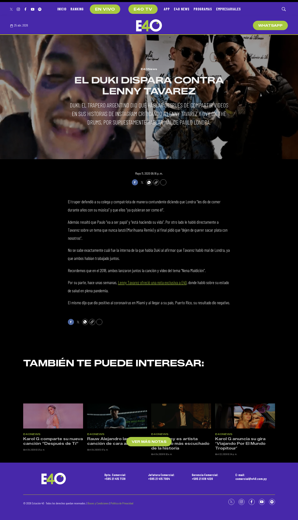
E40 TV (143, 9)
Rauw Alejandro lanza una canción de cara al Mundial (116, 480)
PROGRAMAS (203, 9)
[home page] (149, 25)
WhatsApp (270, 25)
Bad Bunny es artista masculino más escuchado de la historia (180, 483)
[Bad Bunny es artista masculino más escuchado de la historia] (181, 455)
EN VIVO (105, 9)
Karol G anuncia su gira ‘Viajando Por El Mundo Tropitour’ (240, 483)
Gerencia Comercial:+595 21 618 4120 (205, 477)
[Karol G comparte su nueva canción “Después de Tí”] (53, 455)
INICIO (61, 9)
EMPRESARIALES (228, 9)
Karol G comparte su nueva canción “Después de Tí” (53, 480)
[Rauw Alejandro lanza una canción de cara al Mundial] (117, 455)
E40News (149, 69)
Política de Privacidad (122, 503)
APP (167, 9)
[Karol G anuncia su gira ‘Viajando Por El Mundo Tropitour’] (245, 455)
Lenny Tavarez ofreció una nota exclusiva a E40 (152, 282)
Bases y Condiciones (98, 503)
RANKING (77, 9)
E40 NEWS (182, 9)
